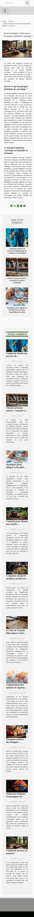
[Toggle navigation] (5, 10)
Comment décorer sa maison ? (16, 852)
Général (10, 21)
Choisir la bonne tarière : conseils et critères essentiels (17, 280)
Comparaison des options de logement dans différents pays (16, 687)
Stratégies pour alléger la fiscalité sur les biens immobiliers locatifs (17, 310)
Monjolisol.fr (27, 105)
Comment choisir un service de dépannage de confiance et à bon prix (17, 251)
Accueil (3, 21)
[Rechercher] (14, 3)
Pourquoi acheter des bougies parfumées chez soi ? (17, 742)
